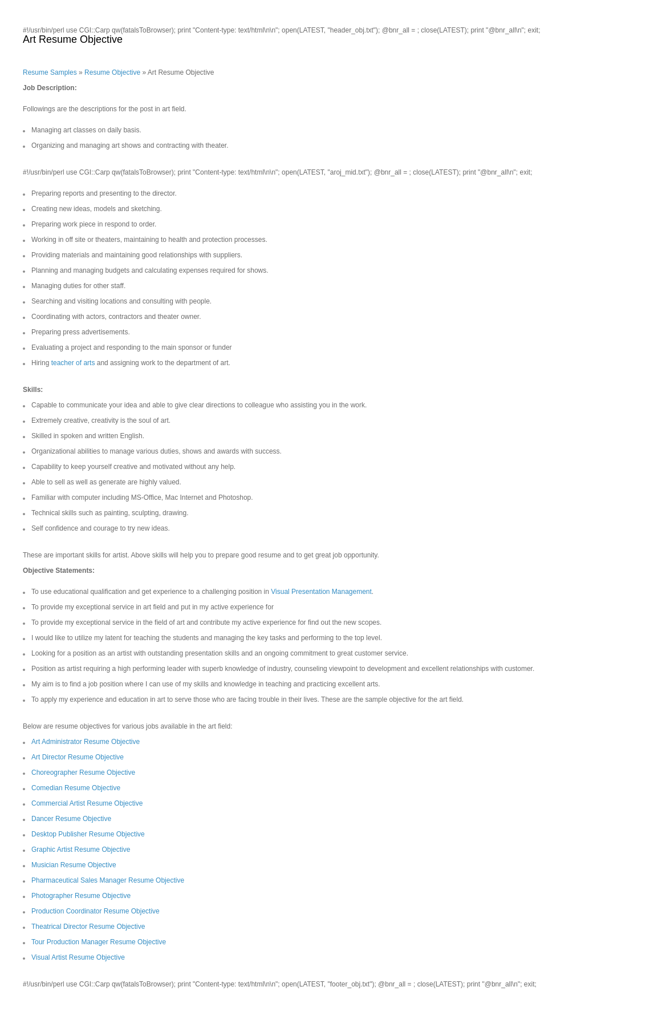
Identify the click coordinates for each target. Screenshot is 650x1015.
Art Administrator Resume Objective (85, 742)
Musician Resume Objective (73, 865)
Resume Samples (50, 72)
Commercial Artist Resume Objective (87, 803)
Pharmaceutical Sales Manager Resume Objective (107, 880)
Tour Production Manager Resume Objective (98, 942)
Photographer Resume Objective (81, 896)
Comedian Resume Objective (75, 788)
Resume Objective (112, 72)
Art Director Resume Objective (77, 757)
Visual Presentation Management (321, 592)
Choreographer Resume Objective (83, 773)
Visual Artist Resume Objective (78, 957)
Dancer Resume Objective (71, 819)
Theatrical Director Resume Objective (88, 927)
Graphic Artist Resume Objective (80, 850)
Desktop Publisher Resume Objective (88, 834)
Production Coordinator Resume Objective (95, 911)
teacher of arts (73, 363)
